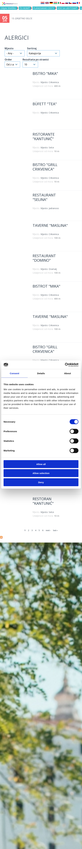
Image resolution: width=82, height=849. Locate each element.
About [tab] (67, 373)
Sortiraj (32, 48)
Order (8, 59)
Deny (41, 482)
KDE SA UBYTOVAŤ (67, 8)
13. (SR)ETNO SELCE (22, 18)
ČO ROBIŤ (24, 8)
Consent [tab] (14, 373)
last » (55, 530)
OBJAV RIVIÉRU (8, 8)
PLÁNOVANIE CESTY (43, 8)
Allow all (41, 464)
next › (48, 530)
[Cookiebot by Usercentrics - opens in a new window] (64, 365)
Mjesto (9, 48)
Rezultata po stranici (36, 59)
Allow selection (40, 473)
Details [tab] (41, 373)
